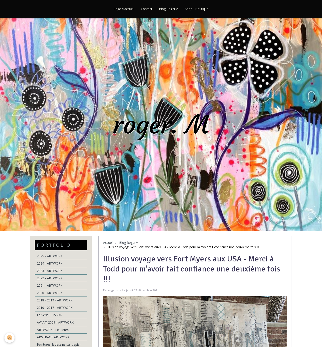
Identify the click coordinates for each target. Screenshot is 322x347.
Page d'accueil (124, 9)
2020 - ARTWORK (49, 293)
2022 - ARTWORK (49, 278)
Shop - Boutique (196, 9)
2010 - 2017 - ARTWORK (54, 307)
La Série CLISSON (50, 315)
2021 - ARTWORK (49, 285)
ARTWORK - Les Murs (53, 330)
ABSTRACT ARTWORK (53, 337)
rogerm (113, 290)
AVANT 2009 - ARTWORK (55, 322)
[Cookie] (9, 338)
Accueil (108, 242)
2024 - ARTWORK (49, 263)
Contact (146, 9)
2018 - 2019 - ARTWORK (54, 300)
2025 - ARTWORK (49, 256)
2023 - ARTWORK (49, 271)
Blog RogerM (168, 9)
